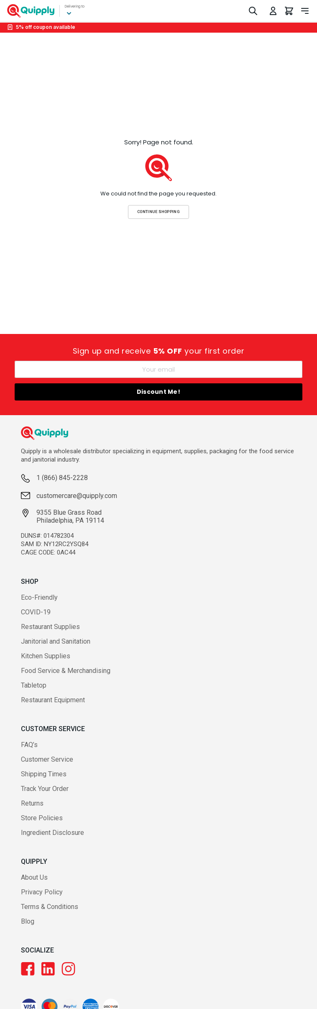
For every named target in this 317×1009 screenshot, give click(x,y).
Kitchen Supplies (45, 656)
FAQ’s (29, 745)
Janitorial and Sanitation (55, 641)
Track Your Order (45, 789)
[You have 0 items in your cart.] (289, 11)
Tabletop (33, 685)
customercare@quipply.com (76, 496)
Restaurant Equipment (53, 700)
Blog (27, 921)
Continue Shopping (158, 211)
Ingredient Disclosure (52, 833)
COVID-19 (36, 612)
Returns (32, 803)
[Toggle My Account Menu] (273, 11)
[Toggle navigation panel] (305, 11)
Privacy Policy (42, 892)
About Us (34, 877)
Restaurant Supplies (50, 627)
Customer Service (47, 759)
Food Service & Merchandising (65, 671)
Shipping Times (43, 774)
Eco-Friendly (39, 597)
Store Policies (42, 818)
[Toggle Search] (253, 11)
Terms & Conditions (49, 907)
